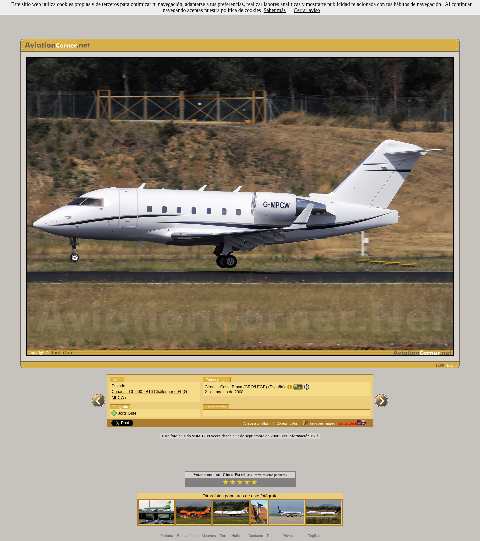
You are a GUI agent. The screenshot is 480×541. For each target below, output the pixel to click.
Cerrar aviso (307, 10)
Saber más (275, 10)
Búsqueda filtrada (318, 424)
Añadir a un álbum (257, 423)
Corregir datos (287, 423)
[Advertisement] (240, 18)
